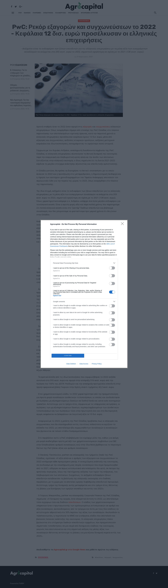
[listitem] (84, 262)
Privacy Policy (97, 364)
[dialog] (84, 294)
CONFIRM (68, 355)
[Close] (123, 224)
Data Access (83, 364)
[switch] (112, 267)
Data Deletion (71, 364)
